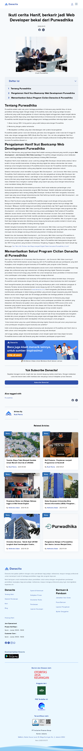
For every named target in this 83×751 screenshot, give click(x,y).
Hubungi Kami (9, 618)
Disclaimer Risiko (36, 600)
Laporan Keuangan (36, 609)
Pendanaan (34, 604)
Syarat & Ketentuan (36, 591)
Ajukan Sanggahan (62, 611)
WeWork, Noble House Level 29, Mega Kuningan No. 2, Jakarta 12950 (41, 737)
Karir (6, 603)
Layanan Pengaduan (63, 607)
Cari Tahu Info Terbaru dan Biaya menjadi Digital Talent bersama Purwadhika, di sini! (40, 246)
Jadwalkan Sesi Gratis (63, 598)
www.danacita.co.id (38, 289)
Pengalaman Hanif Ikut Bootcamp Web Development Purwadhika (43, 93)
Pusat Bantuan (61, 602)
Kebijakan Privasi (36, 595)
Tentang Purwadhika (21, 88)
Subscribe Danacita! (41, 382)
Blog (6, 608)
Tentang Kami (9, 594)
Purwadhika (9, 398)
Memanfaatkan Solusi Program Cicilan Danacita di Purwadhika (42, 98)
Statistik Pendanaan (11, 599)
